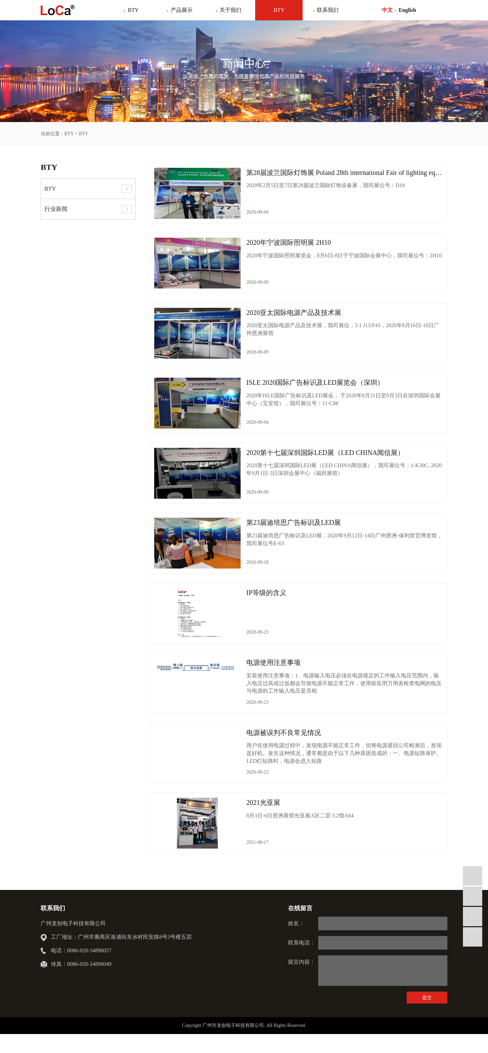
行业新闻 (55, 209)
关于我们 (230, 10)
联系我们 (328, 10)
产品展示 (181, 10)
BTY (133, 10)
